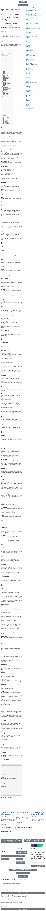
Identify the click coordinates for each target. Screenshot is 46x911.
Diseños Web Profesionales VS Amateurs (33, 28)
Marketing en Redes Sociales (31, 67)
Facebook (27, 37)
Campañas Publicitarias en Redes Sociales (33, 15)
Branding (6, 70)
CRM (5, 84)
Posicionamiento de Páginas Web (32, 82)
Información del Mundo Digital (31, 47)
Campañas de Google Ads (30, 14)
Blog (5, 71)
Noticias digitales (29, 78)
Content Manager (7, 77)
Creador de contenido (7, 83)
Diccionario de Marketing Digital (14, 7)
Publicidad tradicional (29, 92)
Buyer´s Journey (7, 73)
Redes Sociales (28, 94)
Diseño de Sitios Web (29, 25)
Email (32, 861)
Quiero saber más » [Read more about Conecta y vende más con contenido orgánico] (33, 823)
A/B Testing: (6, 55)
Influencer (6, 118)
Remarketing (28, 95)
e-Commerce (28, 29)
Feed (5, 99)
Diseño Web (6, 89)
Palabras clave (28, 81)
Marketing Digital (29, 63)
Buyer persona (6, 72)
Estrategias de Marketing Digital (31, 36)
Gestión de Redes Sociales (30, 38)
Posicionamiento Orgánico (30, 83)
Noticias (27, 77)
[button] (23, 870)
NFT (26, 76)
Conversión (6, 78)
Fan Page (6, 98)
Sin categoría (28, 100)
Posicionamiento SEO (29, 85)
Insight (6, 121)
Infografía (6, 119)
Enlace (6, 95)
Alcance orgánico (7, 56)
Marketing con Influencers (30, 58)
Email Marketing (7, 93)
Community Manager (7, 76)
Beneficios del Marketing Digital (31, 13)
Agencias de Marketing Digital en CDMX (33, 11)
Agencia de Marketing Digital (31, 10)
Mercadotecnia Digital (30, 69)
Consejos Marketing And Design (31, 18)
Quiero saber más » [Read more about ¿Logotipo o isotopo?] (19, 822)
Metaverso (28, 70)
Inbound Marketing (7, 117)
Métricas (27, 72)
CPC (5, 80)
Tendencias (28, 103)
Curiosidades (28, 20)
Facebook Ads (6, 97)
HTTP (5, 115)
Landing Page (28, 52)
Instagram (6, 122)
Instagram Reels (7, 123)
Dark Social (6, 87)
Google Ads (3, 390)
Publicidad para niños (29, 90)
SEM (27, 96)
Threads (27, 104)
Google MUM (28, 42)
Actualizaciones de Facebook (31, 9)
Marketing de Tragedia (30, 61)
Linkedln (27, 54)
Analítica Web (6, 58)
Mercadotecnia (28, 68)
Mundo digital (28, 74)
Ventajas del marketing (30, 108)
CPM (5, 82)
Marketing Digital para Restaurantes (32, 65)
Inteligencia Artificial (29, 50)
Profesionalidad (28, 86)
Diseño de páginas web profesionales (32, 24)
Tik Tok (27, 105)
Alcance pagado (7, 57)
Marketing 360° (28, 56)
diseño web (10, 450)
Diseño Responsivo (7, 88)
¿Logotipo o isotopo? (22, 812)
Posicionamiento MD (4, 7)
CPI (4, 81)
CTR (5, 85)
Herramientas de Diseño (30, 43)
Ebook (5, 92)
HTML (5, 114)
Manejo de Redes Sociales (30, 55)
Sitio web (27, 101)
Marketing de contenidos (30, 59)
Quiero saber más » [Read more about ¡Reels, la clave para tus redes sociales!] (4, 824)
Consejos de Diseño (29, 16)
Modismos (28, 73)
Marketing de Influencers (30, 60)
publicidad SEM (28, 91)
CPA (5, 79)
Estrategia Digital (29, 34)
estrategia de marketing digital (12, 136)
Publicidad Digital (29, 87)
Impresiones (6, 120)
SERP (27, 99)
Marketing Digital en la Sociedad (31, 64)
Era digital (27, 33)
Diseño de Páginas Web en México (32, 23)
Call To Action (6, 75)
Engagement (6, 94)
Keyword (27, 51)
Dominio (6, 90)
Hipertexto (6, 113)
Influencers (28, 46)
